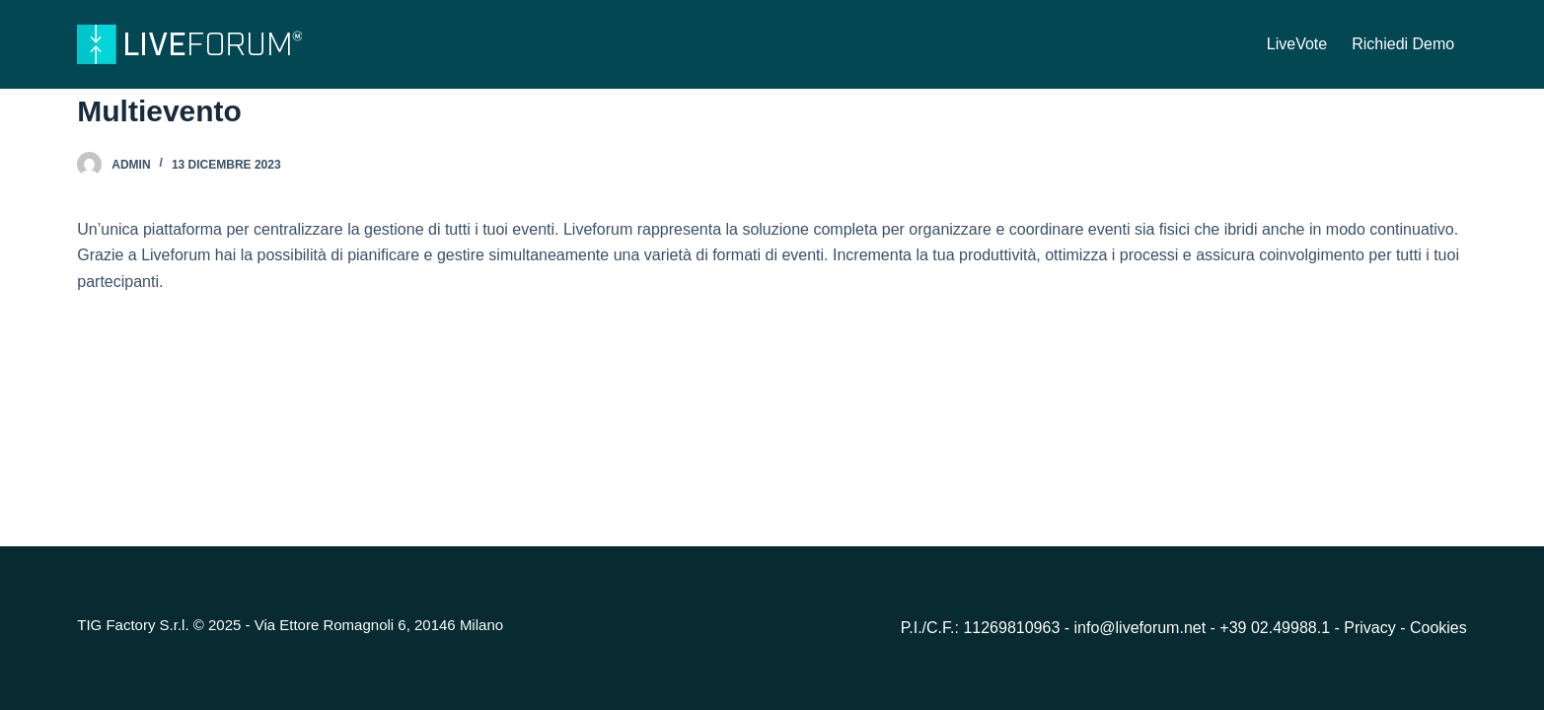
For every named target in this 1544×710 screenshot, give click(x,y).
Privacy (1372, 627)
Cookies (1438, 627)
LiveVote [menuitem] (1297, 44)
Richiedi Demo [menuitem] (1403, 44)
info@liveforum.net (1140, 627)
